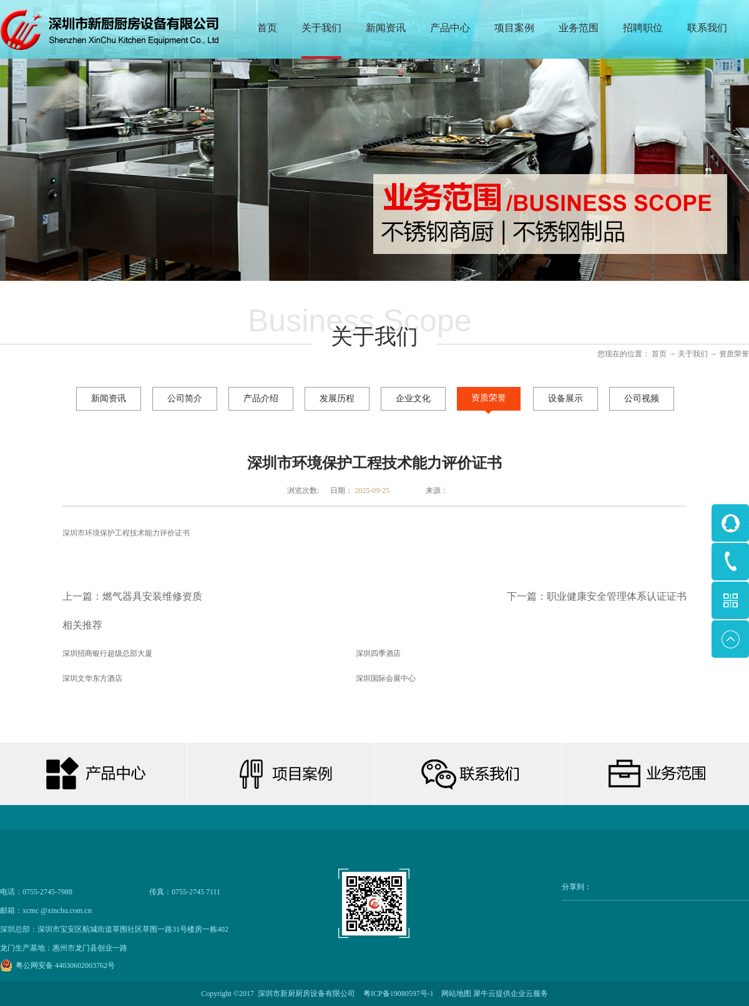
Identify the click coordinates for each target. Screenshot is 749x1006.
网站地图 (454, 993)
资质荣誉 (734, 353)
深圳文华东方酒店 (92, 678)
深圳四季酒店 (378, 653)
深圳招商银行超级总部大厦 (107, 653)
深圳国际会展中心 (386, 678)
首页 (267, 27)
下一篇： (597, 596)
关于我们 (693, 353)
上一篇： (132, 596)
